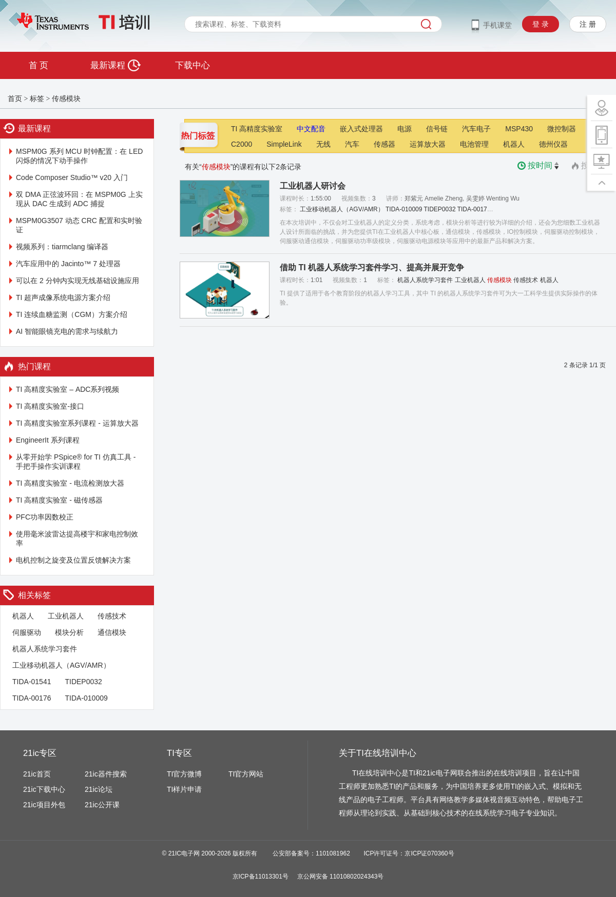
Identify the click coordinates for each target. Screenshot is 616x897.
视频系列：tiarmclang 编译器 (62, 247)
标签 (37, 98)
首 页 (38, 65)
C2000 (241, 144)
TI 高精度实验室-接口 (50, 406)
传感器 (384, 144)
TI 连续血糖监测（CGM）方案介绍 (71, 314)
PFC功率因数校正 (44, 517)
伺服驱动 (26, 632)
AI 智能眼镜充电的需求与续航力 (67, 331)
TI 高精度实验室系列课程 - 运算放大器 (77, 423)
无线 (323, 144)
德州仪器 (553, 144)
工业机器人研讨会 (312, 186)
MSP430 (519, 129)
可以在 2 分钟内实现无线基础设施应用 (77, 280)
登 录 (540, 24)
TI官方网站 (245, 774)
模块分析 (69, 632)
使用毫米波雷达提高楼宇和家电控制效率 (77, 538)
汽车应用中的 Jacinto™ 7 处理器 (68, 264)
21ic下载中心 (44, 789)
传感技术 (112, 616)
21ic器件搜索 (106, 774)
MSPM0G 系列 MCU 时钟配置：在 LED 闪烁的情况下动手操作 (79, 156)
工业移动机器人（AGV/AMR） (61, 665)
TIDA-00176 (31, 698)
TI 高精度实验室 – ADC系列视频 (67, 389)
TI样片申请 (184, 789)
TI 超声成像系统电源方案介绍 (63, 297)
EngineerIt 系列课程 (48, 440)
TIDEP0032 (83, 681)
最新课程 (115, 65)
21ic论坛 (98, 789)
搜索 (426, 24)
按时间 (544, 165)
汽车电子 (476, 129)
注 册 (588, 24)
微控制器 (561, 129)
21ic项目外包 (44, 805)
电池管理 (474, 144)
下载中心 (192, 65)
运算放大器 (428, 144)
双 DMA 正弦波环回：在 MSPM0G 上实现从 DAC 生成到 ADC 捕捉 (79, 199)
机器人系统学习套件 (44, 649)
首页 (15, 98)
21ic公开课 (102, 805)
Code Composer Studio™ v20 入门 (72, 177)
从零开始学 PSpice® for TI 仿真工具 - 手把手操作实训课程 (76, 461)
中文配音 (311, 129)
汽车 (352, 144)
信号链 (437, 129)
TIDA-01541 (31, 681)
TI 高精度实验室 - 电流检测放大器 (70, 483)
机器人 (23, 616)
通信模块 (112, 632)
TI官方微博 (184, 774)
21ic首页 (37, 774)
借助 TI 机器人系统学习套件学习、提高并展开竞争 (372, 267)
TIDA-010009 (86, 698)
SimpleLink (283, 144)
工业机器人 (66, 616)
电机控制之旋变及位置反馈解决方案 (73, 560)
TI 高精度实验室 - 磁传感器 (59, 500)
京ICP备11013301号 (260, 876)
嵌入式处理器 (361, 129)
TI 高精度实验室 (256, 129)
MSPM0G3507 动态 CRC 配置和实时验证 (79, 225)
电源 (404, 129)
